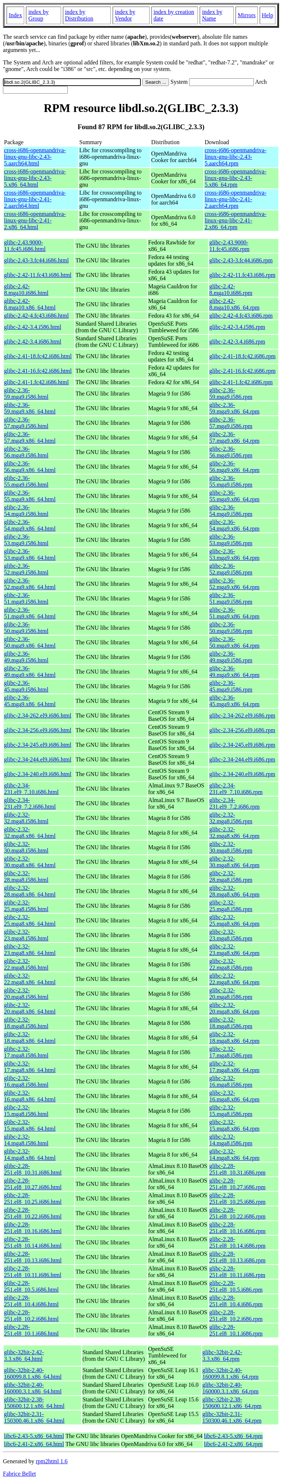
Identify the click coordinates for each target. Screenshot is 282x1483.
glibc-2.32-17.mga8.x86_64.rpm (234, 1066)
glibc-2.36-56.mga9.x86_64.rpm (234, 466)
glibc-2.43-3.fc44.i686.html (36, 260)
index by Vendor (125, 15)
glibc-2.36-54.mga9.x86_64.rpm (234, 525)
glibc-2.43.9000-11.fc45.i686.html (25, 245)
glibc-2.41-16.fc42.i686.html (38, 371)
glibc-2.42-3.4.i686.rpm (237, 341)
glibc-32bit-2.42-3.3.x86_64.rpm (222, 1355)
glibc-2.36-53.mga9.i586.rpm (230, 539)
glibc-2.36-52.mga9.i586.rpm (230, 569)
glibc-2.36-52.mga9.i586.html (26, 569)
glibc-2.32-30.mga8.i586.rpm (230, 847)
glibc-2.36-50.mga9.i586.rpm (230, 627)
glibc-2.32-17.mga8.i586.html (26, 1052)
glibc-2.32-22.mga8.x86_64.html (30, 979)
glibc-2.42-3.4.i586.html (32, 327)
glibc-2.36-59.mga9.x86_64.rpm (234, 408)
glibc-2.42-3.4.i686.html (32, 341)
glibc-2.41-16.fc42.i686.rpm (242, 371)
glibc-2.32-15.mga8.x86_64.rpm (234, 1125)
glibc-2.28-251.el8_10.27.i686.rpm (237, 1183)
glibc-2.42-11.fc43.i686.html (37, 275)
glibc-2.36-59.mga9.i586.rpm (230, 393)
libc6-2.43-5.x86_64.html (34, 1436)
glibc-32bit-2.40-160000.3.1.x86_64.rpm (230, 1388)
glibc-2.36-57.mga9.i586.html (26, 422)
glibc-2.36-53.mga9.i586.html (26, 539)
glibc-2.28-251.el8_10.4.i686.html (31, 1301)
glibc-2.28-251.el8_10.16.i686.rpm (237, 1227)
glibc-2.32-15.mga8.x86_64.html (30, 1125)
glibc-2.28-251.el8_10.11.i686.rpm (237, 1271)
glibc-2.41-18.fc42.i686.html (38, 356)
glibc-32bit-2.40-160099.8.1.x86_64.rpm (230, 1373)
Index (15, 15)
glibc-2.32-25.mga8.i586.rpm (230, 905)
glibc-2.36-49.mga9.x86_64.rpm (234, 671)
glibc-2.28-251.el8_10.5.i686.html (31, 1286)
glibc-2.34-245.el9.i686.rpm (242, 745)
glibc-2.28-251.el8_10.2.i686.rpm (236, 1315)
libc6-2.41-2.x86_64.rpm (233, 1444)
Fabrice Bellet (19, 1474)
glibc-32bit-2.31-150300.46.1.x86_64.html (34, 1417)
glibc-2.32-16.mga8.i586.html (26, 1081)
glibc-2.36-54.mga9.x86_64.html (30, 525)
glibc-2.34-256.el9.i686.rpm (242, 730)
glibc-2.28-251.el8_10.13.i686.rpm (237, 1257)
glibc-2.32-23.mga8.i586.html (26, 935)
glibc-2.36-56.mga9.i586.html (26, 452)
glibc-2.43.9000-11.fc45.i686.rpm (229, 245)
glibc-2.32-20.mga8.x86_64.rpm (234, 1008)
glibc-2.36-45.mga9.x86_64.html (30, 700)
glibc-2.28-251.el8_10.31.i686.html (32, 1169)
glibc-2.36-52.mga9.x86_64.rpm (234, 583)
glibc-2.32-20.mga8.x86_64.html (30, 1008)
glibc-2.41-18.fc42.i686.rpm (242, 356)
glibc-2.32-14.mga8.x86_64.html (30, 1154)
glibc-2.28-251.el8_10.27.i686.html (32, 1183)
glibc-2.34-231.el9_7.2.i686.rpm (234, 803)
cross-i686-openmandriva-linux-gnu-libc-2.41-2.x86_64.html (35, 220)
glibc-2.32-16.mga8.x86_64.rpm (234, 1096)
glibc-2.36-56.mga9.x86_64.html (30, 466)
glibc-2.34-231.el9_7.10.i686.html (31, 788)
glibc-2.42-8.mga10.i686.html (26, 289)
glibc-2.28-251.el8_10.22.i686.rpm (237, 1213)
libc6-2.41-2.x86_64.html (34, 1444)
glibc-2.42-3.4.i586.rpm (237, 327)
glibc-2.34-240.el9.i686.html (37, 774)
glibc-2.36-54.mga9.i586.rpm (230, 510)
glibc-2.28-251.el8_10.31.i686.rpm (237, 1169)
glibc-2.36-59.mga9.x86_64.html (30, 408)
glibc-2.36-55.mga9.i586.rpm (230, 481)
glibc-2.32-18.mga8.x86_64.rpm (234, 1037)
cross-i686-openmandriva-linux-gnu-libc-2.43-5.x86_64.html (35, 178)
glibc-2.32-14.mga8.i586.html (26, 1140)
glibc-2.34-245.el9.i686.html (37, 745)
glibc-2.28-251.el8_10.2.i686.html (31, 1315)
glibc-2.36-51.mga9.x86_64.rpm (234, 613)
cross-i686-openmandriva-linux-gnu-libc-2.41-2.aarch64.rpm (235, 199)
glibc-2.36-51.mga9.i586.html (26, 598)
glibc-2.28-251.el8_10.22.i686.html (32, 1213)
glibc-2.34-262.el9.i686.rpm (242, 715)
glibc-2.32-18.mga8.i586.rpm (230, 1022)
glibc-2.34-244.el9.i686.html (37, 759)
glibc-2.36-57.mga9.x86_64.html (30, 437)
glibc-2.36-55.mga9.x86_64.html (30, 496)
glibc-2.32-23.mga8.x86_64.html (30, 949)
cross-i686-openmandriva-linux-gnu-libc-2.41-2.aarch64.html (35, 199)
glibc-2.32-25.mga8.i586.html (26, 905)
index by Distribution (79, 15)
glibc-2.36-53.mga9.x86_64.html (30, 554)
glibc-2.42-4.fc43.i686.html (36, 315)
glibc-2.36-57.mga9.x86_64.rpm (234, 437)
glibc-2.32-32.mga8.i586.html (26, 818)
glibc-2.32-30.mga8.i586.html (26, 847)
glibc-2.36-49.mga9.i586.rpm (230, 657)
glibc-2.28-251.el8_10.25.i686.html (32, 1198)
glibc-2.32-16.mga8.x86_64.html (30, 1096)
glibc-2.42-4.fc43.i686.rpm (240, 315)
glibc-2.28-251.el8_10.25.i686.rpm (237, 1198)
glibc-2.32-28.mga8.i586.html (26, 876)
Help (267, 15)
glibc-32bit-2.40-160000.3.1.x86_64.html (32, 1388)
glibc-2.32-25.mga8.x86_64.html (30, 920)
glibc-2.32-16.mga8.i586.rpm (230, 1081)
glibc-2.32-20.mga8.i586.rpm (230, 993)
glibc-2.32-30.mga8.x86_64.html (30, 861)
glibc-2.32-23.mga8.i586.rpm (230, 935)
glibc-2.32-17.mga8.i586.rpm (230, 1052)
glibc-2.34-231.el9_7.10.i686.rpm (236, 788)
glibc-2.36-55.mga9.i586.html (26, 481)
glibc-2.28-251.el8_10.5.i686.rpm (236, 1286)
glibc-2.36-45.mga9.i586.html (26, 686)
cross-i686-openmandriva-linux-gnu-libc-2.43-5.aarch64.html (35, 156)
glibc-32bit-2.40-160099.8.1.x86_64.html (32, 1373)
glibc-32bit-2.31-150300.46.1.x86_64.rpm (232, 1417)
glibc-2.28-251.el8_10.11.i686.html (32, 1271)
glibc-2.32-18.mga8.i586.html (26, 1022)
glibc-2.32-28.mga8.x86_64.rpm (234, 891)
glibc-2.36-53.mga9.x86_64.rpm (234, 554)
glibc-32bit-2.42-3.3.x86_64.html (24, 1355)
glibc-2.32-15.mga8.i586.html (26, 1110)
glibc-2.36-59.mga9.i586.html (26, 393)
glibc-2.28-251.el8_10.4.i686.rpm (236, 1301)
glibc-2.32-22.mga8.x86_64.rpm (234, 979)
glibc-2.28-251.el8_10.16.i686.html (32, 1227)
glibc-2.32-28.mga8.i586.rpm (230, 876)
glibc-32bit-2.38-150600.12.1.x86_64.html (34, 1402)
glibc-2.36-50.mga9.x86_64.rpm (234, 642)
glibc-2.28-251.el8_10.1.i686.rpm (236, 1330)
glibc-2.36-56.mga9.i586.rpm (230, 452)
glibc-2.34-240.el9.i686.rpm (242, 774)
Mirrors (247, 15)
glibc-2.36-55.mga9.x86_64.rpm (234, 496)
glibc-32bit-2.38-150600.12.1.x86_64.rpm (232, 1402)
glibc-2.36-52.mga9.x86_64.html (30, 583)
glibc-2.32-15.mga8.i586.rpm (230, 1110)
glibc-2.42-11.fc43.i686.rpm (242, 275)
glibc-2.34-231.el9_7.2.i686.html (30, 803)
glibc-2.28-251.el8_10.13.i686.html (32, 1257)
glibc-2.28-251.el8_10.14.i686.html (32, 1242)
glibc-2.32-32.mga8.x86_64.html (30, 832)
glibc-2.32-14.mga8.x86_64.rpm (234, 1154)
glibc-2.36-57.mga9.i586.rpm (230, 422)
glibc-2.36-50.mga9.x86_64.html (30, 642)
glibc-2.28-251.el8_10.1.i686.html (31, 1330)
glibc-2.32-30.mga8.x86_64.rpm (234, 861)
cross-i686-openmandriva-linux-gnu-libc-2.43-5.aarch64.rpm (235, 156)
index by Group (38, 15)
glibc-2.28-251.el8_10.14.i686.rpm (237, 1242)
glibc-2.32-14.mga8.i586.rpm (230, 1140)
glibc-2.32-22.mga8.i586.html (26, 964)
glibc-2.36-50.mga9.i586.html (26, 627)
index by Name (212, 15)
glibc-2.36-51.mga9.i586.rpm (230, 598)
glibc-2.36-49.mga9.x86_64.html (30, 671)
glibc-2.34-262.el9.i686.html (37, 715)
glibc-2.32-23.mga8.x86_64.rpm (234, 949)
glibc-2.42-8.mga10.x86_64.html (30, 304)
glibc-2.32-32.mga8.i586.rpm (230, 818)
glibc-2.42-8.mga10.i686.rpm (230, 289)
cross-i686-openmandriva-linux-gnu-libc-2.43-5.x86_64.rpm (235, 178)
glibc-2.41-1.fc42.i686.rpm (240, 382)
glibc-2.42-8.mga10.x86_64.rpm (234, 304)
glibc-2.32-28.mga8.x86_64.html (30, 891)
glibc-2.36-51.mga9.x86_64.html (30, 613)
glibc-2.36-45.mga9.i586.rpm (230, 686)
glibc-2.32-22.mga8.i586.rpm (230, 964)
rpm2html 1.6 (52, 1461)
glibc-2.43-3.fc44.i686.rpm (240, 260)
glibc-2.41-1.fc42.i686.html (36, 382)
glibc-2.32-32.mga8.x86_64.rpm (234, 832)
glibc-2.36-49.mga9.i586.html (26, 657)
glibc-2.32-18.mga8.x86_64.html (30, 1037)
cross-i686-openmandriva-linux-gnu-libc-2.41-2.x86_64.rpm (235, 220)
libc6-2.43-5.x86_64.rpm (233, 1436)
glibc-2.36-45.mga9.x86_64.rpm (234, 700)
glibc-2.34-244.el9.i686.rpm (242, 759)
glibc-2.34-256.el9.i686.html (37, 730)
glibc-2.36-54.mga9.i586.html (26, 510)
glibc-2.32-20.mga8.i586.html (26, 993)
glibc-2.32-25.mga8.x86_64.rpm (234, 920)
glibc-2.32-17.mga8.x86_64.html (30, 1066)
